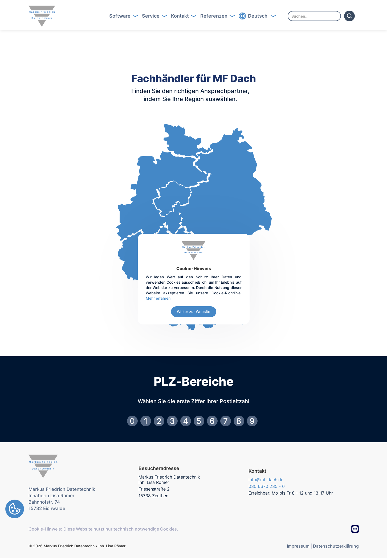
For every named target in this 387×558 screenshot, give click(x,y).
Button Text (125, 16)
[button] (121, 16)
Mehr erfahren (158, 298)
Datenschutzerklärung (336, 546)
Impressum (298, 546)
